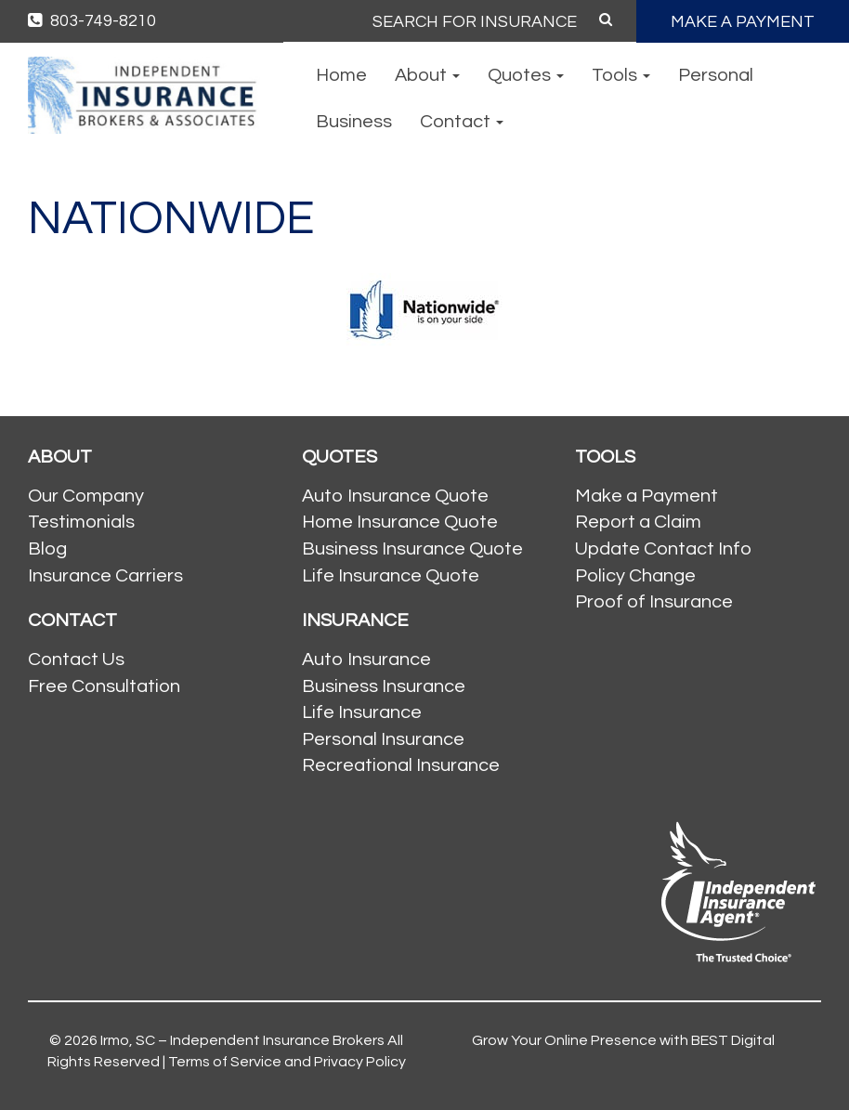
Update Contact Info (663, 549)
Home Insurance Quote (400, 522)
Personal (715, 75)
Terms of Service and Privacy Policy (287, 1061)
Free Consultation (104, 686)
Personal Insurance (383, 739)
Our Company (86, 496)
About (427, 75)
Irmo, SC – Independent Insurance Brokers (242, 1040)
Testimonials (81, 522)
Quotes (526, 75)
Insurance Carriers (105, 576)
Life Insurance (362, 712)
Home (341, 75)
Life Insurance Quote (390, 576)
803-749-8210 (92, 21)
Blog (47, 549)
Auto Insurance (366, 659)
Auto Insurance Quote (395, 496)
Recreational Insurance (401, 765)
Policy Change (635, 576)
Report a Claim (638, 522)
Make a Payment (646, 496)
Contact (461, 121)
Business (354, 121)
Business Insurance (383, 686)
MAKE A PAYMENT (743, 22)
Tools (621, 75)
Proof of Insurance (654, 602)
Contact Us (76, 659)
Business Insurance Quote (412, 549)
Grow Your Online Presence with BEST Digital (623, 1040)
